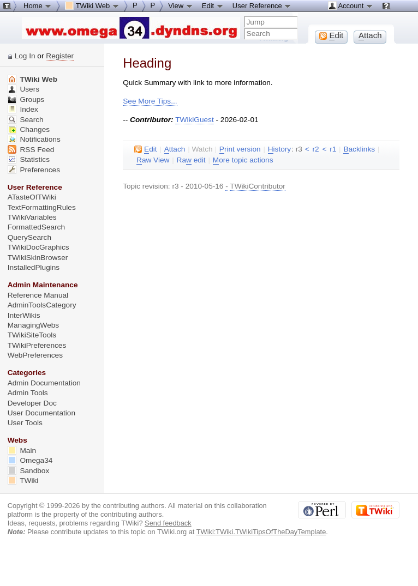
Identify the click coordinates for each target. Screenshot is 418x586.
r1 (333, 149)
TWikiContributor (257, 186)
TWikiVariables (32, 217)
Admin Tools (28, 393)
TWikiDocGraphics (38, 247)
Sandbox (29, 471)
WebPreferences (35, 355)
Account (350, 5)
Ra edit (191, 160)
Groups (26, 99)
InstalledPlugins (34, 267)
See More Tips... (150, 101)
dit (145, 149)
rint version (240, 149)
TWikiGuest (194, 120)
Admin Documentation (44, 383)
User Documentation (41, 413)
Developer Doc (32, 403)
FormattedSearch (36, 227)
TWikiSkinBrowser (38, 257)
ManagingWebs (33, 325)
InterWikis (24, 315)
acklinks (359, 149)
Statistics (29, 159)
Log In (25, 56)
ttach (175, 149)
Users (23, 89)
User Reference (262, 5)
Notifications (34, 139)
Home (37, 5)
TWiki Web (32, 79)
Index (23, 109)
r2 (315, 149)
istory (279, 149)
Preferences (34, 170)
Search (26, 120)
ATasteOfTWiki (32, 197)
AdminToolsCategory (42, 305)
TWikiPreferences (37, 345)
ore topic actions (243, 160)
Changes (29, 129)
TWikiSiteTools (32, 335)
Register (60, 56)
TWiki (23, 480)
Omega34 (30, 460)
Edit (213, 5)
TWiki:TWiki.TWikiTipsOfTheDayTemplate (261, 532)
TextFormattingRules (42, 207)
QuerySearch (29, 237)
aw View (152, 160)
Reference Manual (38, 295)
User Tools (25, 423)
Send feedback (168, 523)
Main (22, 450)
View (180, 5)
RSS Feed (31, 150)
